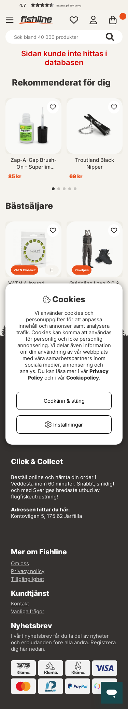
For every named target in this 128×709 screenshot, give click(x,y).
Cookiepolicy (82, 377)
